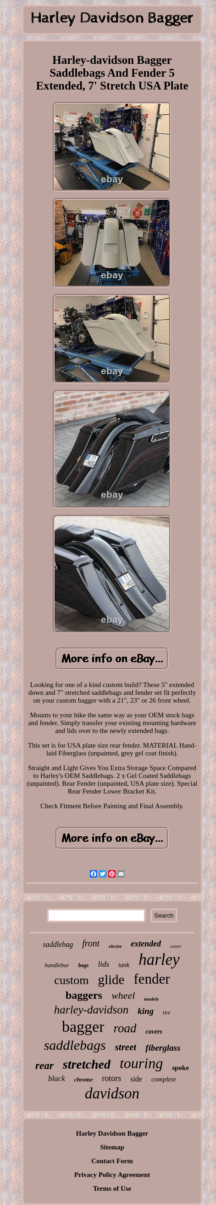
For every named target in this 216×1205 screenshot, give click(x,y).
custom (71, 980)
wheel (123, 995)
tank (123, 965)
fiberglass (162, 1048)
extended (146, 943)
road (124, 1028)
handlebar (56, 965)
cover (175, 946)
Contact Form (112, 1161)
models (151, 999)
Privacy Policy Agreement (112, 1174)
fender (151, 979)
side (136, 1079)
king (146, 1011)
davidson (112, 1093)
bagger (83, 1026)
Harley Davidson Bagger (112, 1133)
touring (141, 1063)
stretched (87, 1064)
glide (111, 979)
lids (104, 964)
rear (44, 1065)
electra (115, 946)
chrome (83, 1079)
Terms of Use (112, 1188)
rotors (111, 1078)
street (126, 1047)
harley (158, 960)
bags (83, 965)
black (56, 1078)
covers (153, 1031)
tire (166, 1012)
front (91, 943)
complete (163, 1079)
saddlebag (58, 944)
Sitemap (112, 1147)
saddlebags (75, 1045)
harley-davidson (91, 1009)
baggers (84, 995)
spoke (180, 1067)
